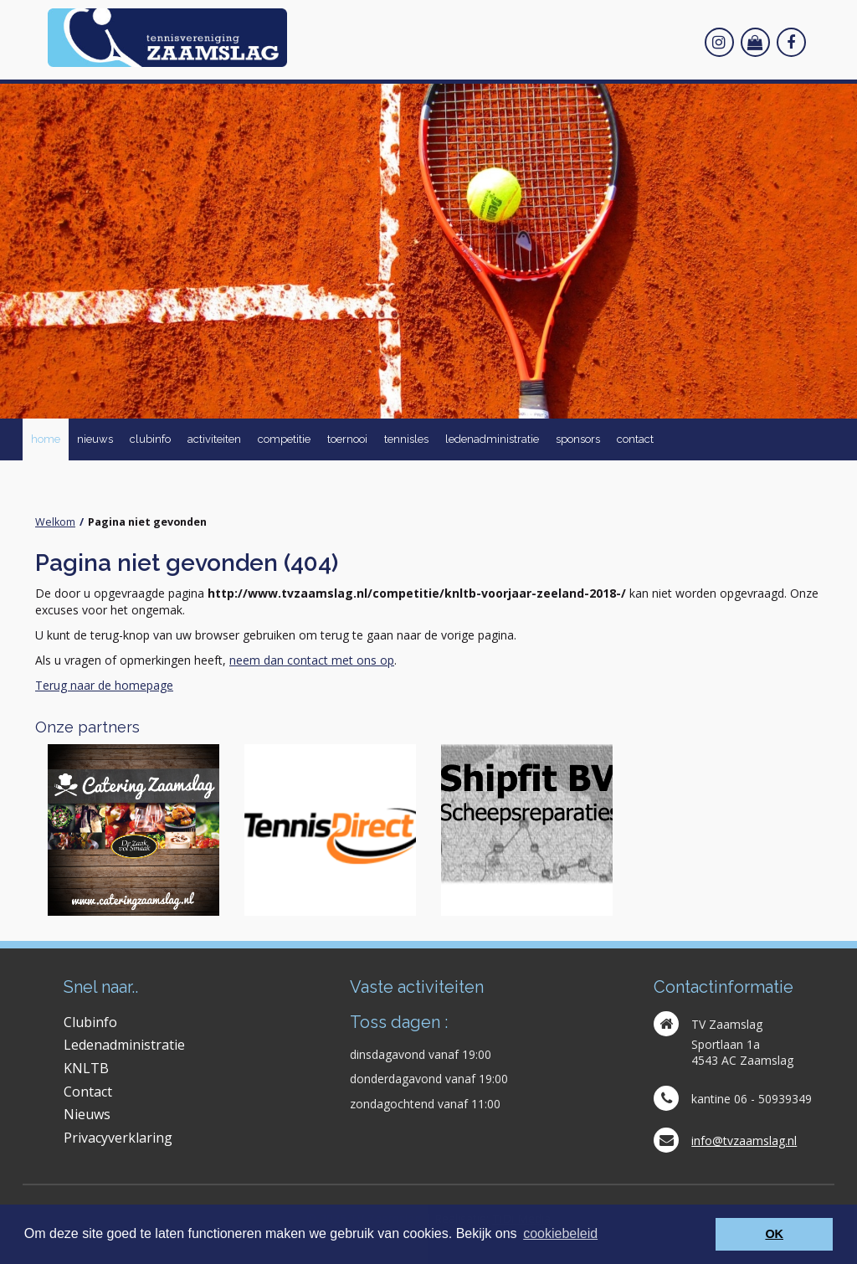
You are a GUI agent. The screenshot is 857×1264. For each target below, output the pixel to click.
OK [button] (774, 1234)
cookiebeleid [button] (560, 1233)
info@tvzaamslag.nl (744, 1140)
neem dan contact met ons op (311, 660)
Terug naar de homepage (104, 685)
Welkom (55, 522)
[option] (133, 830)
